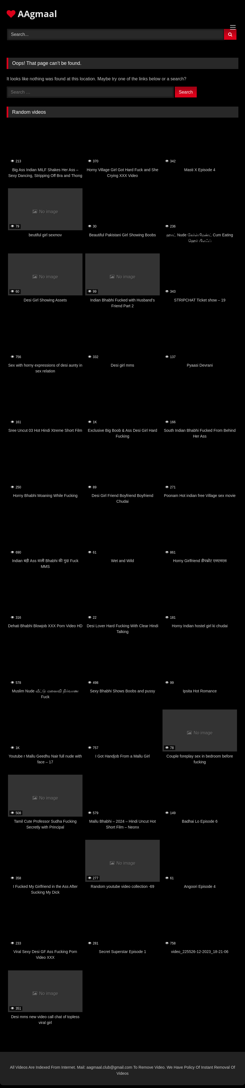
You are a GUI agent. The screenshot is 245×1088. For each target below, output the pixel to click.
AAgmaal (32, 14)
